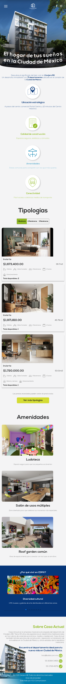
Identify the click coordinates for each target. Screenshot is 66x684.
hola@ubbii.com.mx (52, 655)
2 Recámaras (32, 221)
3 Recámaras (43, 221)
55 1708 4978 (54, 666)
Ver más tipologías (33, 400)
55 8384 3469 (53, 661)
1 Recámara (22, 221)
